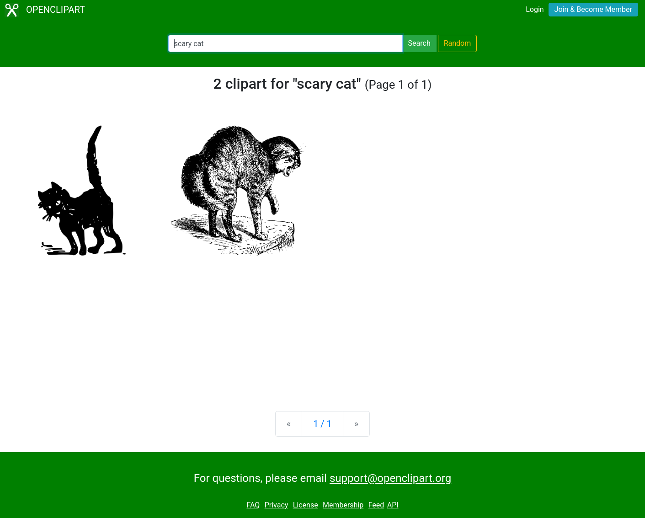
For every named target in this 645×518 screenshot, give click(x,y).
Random (457, 43)
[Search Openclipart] (285, 43)
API (393, 505)
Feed (376, 505)
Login (535, 9)
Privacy (276, 505)
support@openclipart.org (390, 478)
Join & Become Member (593, 9)
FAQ (253, 505)
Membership (343, 505)
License (305, 505)
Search (419, 43)
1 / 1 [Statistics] (322, 423)
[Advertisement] (322, 332)
